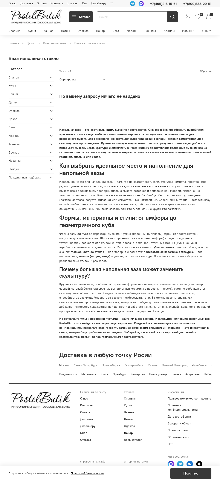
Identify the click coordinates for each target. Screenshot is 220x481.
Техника (150, 31)
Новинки (188, 31)
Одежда (83, 31)
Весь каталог (133, 440)
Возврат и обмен (179, 423)
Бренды (169, 31)
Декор (100, 31)
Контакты (57, 3)
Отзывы (72, 3)
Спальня (14, 31)
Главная (14, 43)
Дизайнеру (98, 3)
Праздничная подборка (25, 177)
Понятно (190, 473)
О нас (12, 3)
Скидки (14, 169)
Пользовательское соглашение (189, 398)
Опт (84, 3)
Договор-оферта (179, 416)
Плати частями (178, 430)
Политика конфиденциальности (183, 407)
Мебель (132, 31)
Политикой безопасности (87, 473)
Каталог (81, 17)
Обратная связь (178, 437)
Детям (65, 31)
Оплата (42, 3)
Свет (116, 31)
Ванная (48, 31)
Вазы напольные (55, 43)
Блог (83, 433)
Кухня (32, 31)
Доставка (26, 3)
